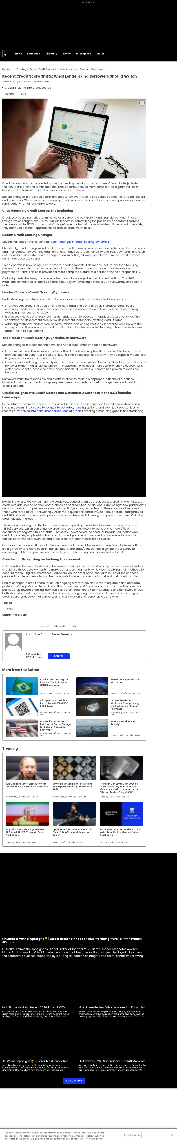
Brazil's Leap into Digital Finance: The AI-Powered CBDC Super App (54, 682)
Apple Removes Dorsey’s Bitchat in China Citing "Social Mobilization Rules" (72, 832)
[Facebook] (36, 622)
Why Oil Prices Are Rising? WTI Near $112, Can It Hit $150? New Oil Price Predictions (25, 832)
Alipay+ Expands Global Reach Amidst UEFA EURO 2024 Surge (54, 703)
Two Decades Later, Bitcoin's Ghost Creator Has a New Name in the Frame (27, 785)
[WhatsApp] (51, 622)
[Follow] (59, 623)
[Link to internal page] (13, 641)
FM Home (7, 69)
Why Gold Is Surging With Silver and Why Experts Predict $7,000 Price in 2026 (73, 786)
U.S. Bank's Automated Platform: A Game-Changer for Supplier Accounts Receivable (56, 725)
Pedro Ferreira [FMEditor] (43, 81)
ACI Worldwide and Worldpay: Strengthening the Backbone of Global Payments (125, 704)
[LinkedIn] (12, 622)
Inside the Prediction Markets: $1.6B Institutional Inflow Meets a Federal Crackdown (120, 832)
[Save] (74, 623)
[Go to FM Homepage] (4, 53)
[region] (88, 1135)
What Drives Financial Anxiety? (123, 723)
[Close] (172, 1134)
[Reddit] (67, 622)
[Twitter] (5, 622)
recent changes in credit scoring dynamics (79, 242)
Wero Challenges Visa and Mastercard (125, 681)
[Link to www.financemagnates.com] (22, 686)
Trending (21, 69)
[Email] (20, 622)
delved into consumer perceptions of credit (51, 411)
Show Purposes (132, 1134)
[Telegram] (28, 622)
